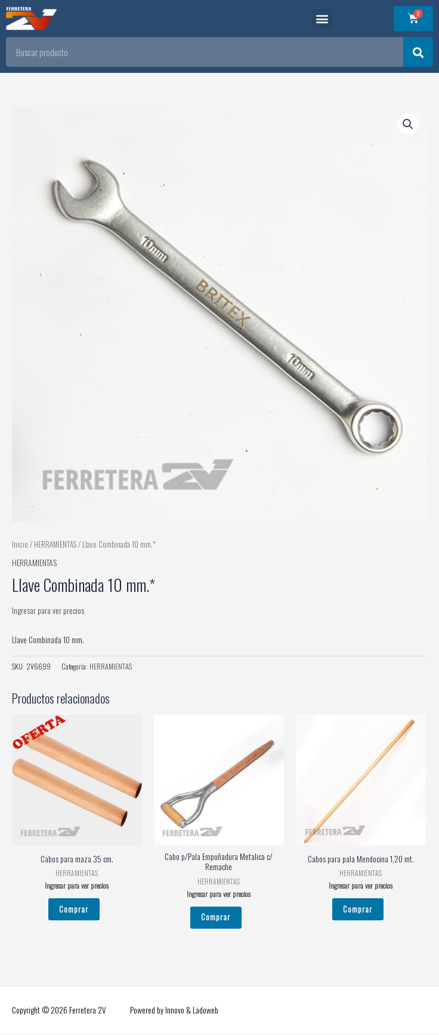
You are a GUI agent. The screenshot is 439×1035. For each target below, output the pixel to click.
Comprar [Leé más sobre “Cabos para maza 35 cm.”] (73, 909)
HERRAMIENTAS (55, 544)
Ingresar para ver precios (48, 610)
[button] (322, 19)
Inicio (20, 544)
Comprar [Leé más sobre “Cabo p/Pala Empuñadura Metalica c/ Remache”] (215, 917)
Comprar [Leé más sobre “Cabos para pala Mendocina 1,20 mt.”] (357, 909)
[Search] (418, 52)
